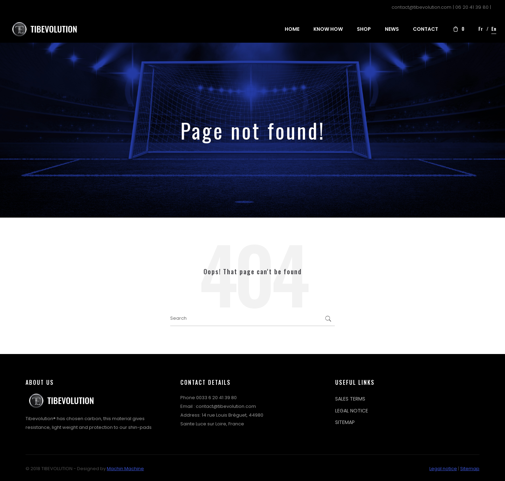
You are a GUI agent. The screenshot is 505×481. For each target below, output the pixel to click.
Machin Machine (125, 468)
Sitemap (469, 468)
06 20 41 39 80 (472, 7)
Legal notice (443, 468)
